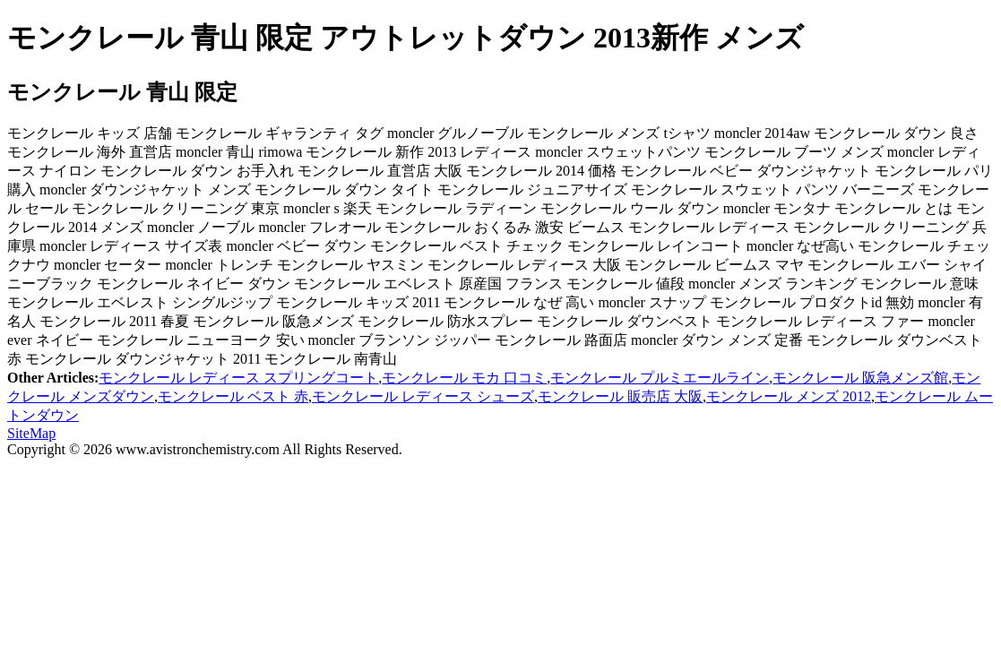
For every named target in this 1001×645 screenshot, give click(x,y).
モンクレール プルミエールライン (659, 377)
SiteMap (31, 433)
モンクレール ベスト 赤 (233, 396)
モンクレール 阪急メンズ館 (860, 377)
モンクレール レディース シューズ (423, 396)
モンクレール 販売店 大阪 (620, 396)
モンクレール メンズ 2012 (788, 396)
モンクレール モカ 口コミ (464, 377)
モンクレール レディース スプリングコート (238, 377)
